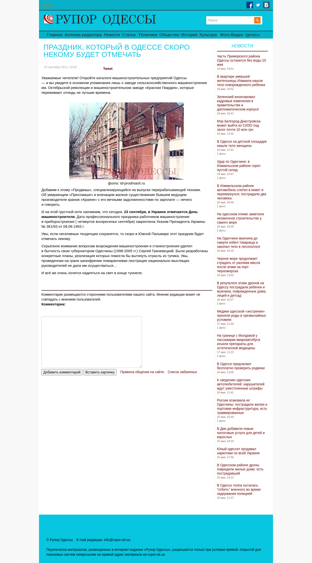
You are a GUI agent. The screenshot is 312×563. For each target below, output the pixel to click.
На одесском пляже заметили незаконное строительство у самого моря (240, 218)
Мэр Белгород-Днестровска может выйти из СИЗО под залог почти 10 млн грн (238, 125)
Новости (112, 34)
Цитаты (252, 34)
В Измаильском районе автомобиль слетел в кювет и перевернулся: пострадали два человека (241, 192)
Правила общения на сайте (142, 372)
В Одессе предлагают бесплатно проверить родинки (241, 366)
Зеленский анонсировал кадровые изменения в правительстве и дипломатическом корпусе (238, 103)
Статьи (129, 34)
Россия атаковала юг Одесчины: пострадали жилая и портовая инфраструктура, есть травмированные (242, 406)
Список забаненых (182, 372)
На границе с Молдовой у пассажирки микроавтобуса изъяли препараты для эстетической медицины (238, 342)
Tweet (108, 69)
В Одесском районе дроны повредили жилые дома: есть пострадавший (240, 469)
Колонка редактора (83, 34)
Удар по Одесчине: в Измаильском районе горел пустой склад (238, 166)
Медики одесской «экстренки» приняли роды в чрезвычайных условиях (241, 315)
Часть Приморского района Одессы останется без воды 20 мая (241, 60)
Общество (169, 34)
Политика (148, 34)
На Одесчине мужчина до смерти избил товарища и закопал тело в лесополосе (238, 242)
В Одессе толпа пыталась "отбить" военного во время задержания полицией (239, 489)
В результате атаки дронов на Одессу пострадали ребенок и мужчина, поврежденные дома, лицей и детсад (241, 289)
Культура (208, 34)
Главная (55, 34)
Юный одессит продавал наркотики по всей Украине (238, 451)
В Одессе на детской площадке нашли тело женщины (242, 144)
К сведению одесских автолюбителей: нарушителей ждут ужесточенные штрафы (240, 384)
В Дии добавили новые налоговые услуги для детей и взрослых (241, 433)
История (189, 34)
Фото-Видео (231, 34)
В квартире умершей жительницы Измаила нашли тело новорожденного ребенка (241, 81)
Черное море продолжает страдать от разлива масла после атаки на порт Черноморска (238, 265)
